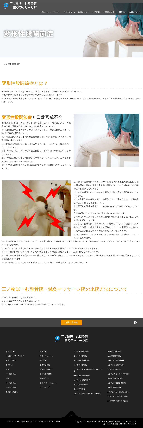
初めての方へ (69, 12)
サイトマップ (45, 387)
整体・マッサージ (46, 356)
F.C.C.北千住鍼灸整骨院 (117, 383)
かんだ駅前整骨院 (114, 356)
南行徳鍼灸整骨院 (114, 387)
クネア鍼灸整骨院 (80, 365)
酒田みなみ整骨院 (114, 352)
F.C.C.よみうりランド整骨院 (118, 374)
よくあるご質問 (46, 374)
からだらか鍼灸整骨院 (82, 380)
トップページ (11, 352)
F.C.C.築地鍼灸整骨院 (82, 360)
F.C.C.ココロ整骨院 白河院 (118, 401)
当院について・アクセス (50, 12)
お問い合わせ (134, 12)
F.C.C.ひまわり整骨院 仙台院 (118, 392)
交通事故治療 (108, 12)
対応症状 (96, 12)
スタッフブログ (46, 369)
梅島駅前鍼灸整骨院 (115, 378)
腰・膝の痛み (11, 383)
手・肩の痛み (11, 374)
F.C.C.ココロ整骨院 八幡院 (118, 396)
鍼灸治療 (43, 360)
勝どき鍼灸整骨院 (80, 356)
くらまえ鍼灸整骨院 (81, 352)
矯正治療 (43, 352)
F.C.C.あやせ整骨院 (81, 385)
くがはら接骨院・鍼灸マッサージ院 (87, 394)
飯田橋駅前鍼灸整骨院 (82, 376)
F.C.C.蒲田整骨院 (114, 369)
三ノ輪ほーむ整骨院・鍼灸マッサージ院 (88, 370)
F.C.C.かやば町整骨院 (116, 365)
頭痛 (7, 369)
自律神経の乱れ (12, 392)
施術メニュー (83, 12)
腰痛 (7, 378)
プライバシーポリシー (48, 383)
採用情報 (122, 12)
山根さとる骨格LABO (116, 360)
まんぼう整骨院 (79, 389)
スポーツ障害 (11, 387)
